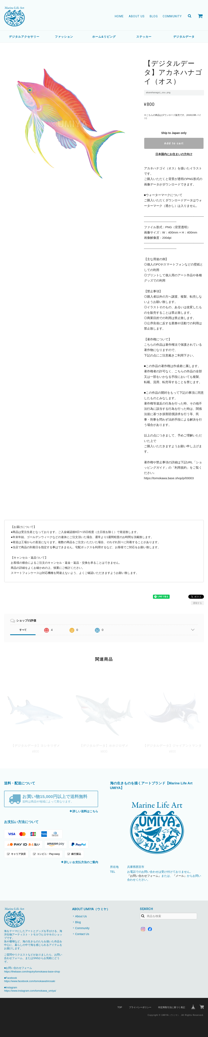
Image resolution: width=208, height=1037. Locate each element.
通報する (197, 603)
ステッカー (144, 36)
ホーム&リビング (104, 36)
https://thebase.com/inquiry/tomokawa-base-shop (32, 971)
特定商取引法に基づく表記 (171, 1007)
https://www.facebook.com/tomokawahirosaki (29, 981)
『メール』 (180, 875)
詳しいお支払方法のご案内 (81, 862)
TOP (119, 1007)
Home (119, 16)
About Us (137, 16)
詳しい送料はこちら (85, 811)
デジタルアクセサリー (24, 36)
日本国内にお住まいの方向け (173, 154)
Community (172, 16)
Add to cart (174, 143)
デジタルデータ (184, 36)
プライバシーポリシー (140, 1007)
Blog (154, 16)
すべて (23, 629)
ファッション (64, 36)
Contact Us (82, 934)
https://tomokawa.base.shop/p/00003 (169, 478)
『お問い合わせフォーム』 (144, 875)
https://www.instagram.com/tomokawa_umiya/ (30, 990)
